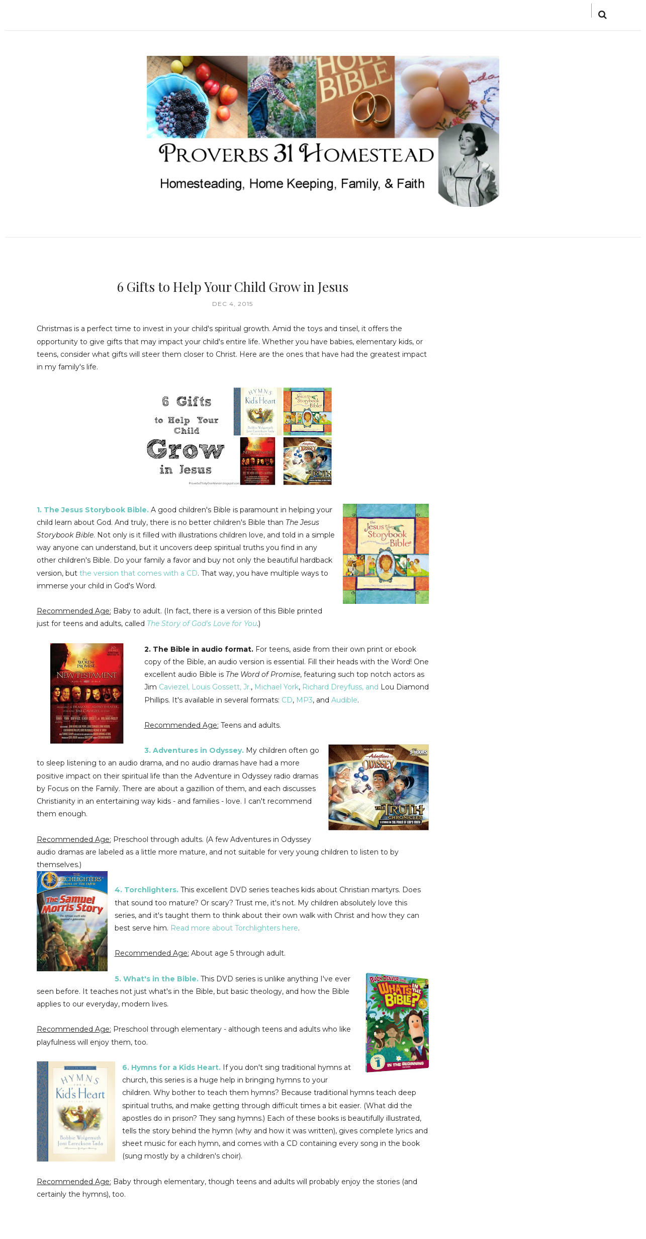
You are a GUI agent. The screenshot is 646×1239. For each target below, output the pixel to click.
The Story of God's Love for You (202, 623)
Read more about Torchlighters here (234, 928)
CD (287, 700)
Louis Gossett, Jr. (221, 686)
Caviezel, (175, 686)
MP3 (304, 700)
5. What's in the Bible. (157, 978)
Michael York (275, 686)
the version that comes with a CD (138, 573)
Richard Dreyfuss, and (341, 686)
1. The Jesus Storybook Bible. (93, 509)
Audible (344, 700)
